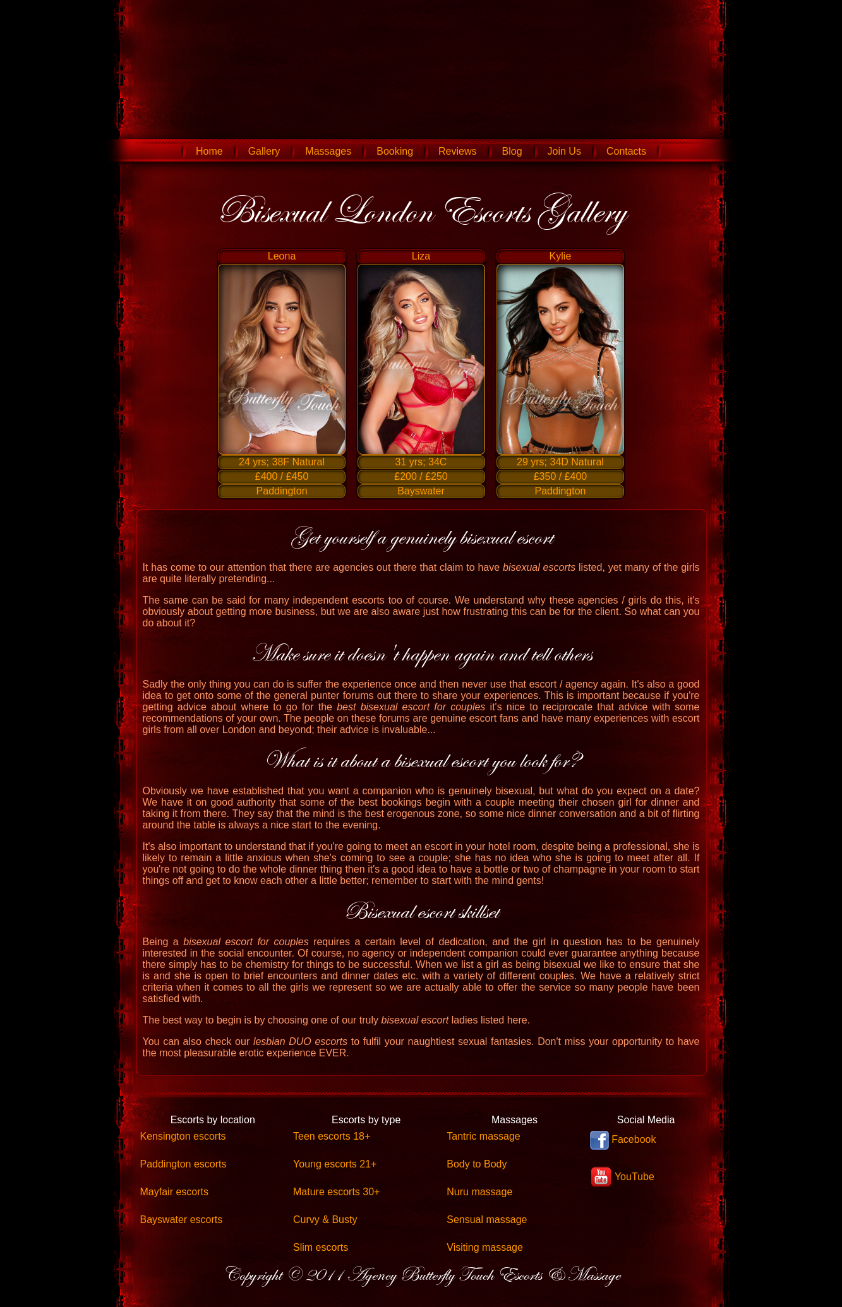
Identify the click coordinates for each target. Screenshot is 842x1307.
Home (209, 151)
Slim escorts (320, 1247)
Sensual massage (487, 1219)
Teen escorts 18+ (331, 1136)
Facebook (623, 1140)
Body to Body (477, 1164)
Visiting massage (485, 1247)
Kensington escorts (183, 1136)
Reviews (457, 151)
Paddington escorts (183, 1164)
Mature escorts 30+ (336, 1191)
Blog (512, 151)
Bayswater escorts (181, 1219)
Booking (394, 151)
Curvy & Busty (325, 1219)
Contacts (626, 151)
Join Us (564, 151)
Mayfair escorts (174, 1191)
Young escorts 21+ (334, 1164)
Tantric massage (483, 1136)
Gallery (264, 151)
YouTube (622, 1177)
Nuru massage (479, 1191)
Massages (328, 151)
